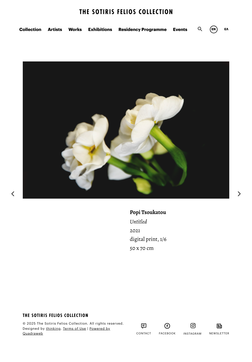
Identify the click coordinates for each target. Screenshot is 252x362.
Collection (30, 30)
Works (75, 30)
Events (180, 30)
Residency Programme (142, 30)
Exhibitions (100, 30)
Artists (55, 30)
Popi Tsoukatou (148, 212)
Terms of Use (74, 329)
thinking (53, 329)
